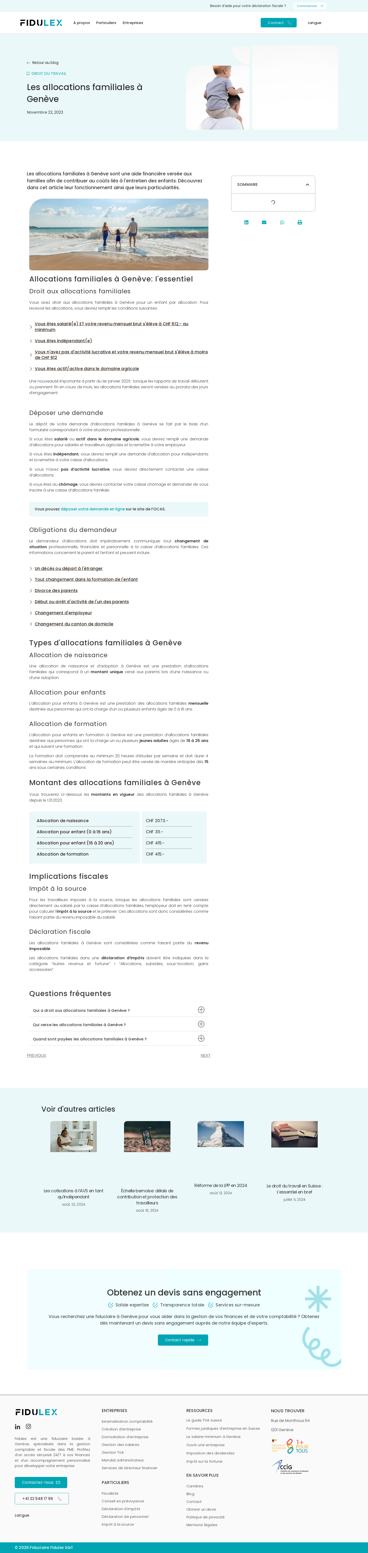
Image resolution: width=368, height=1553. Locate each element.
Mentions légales (201, 1524)
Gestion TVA (113, 1452)
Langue (314, 22)
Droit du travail (48, 73)
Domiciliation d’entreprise (125, 1436)
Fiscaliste (110, 1493)
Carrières (194, 1486)
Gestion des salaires (120, 1444)
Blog (190, 1493)
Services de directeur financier (129, 1467)
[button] (118, 1010)
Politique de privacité (205, 1517)
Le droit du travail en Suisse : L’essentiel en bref (295, 1189)
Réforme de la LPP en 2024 (220, 1185)
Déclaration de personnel (125, 1516)
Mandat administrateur (123, 1460)
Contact (194, 1501)
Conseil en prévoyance (123, 1501)
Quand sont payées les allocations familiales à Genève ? (90, 1039)
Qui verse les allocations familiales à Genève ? (79, 1025)
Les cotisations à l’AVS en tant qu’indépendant (73, 1194)
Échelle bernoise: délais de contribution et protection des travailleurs (147, 1197)
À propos (82, 22)
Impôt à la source (118, 1524)
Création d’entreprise (121, 1429)
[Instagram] (30, 1426)
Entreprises (133, 22)
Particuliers (106, 22)
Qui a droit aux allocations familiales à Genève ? (81, 1010)
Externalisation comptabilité (127, 1421)
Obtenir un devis (201, 1509)
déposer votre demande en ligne (93, 509)
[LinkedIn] (19, 1426)
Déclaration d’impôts (121, 1508)
